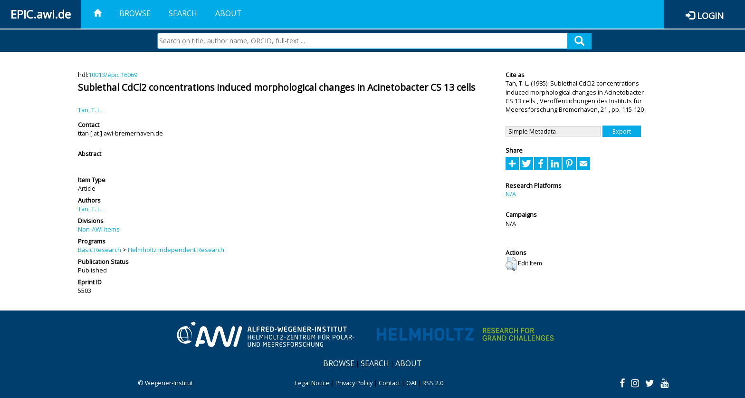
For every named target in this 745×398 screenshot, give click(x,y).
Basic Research (99, 249)
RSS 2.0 (432, 383)
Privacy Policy (353, 383)
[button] (511, 264)
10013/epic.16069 (112, 74)
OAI (411, 383)
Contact (389, 383)
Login (710, 15)
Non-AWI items (99, 229)
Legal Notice (312, 383)
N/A (511, 194)
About (228, 13)
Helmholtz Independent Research (176, 249)
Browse (135, 13)
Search (183, 13)
